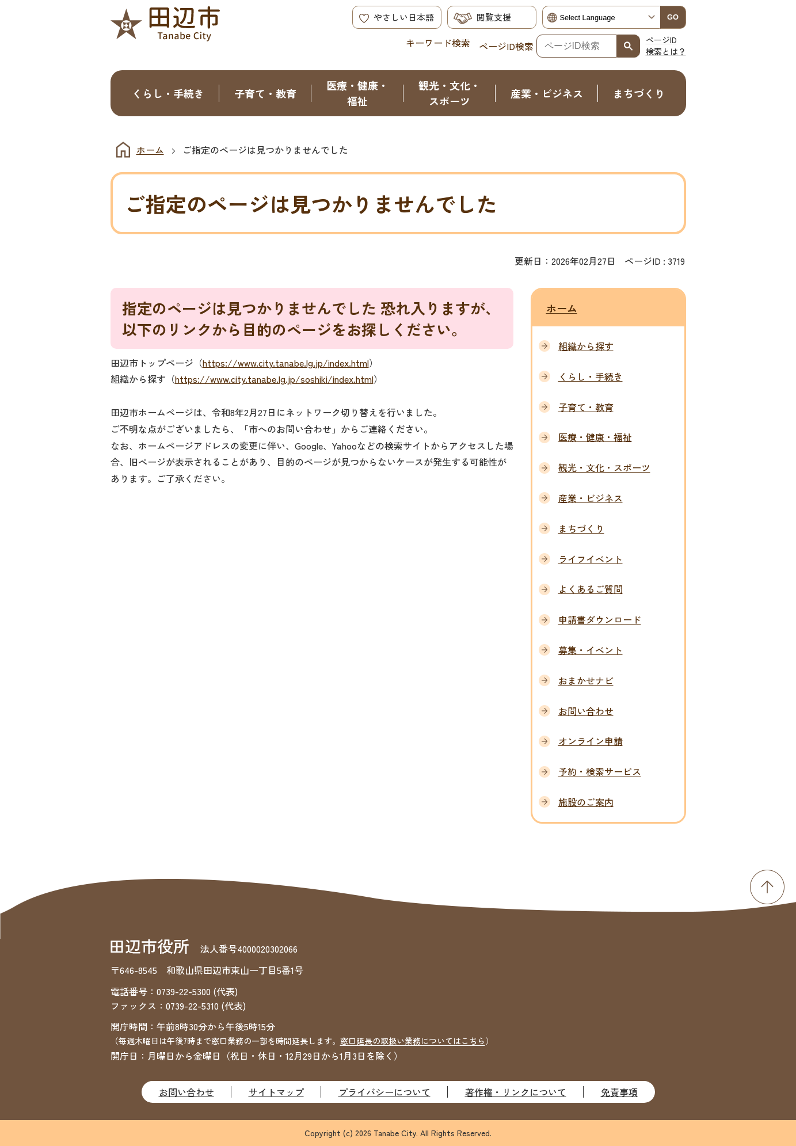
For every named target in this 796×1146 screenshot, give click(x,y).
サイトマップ (276, 1092)
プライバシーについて (384, 1092)
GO (673, 17)
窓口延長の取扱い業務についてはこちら (412, 1040)
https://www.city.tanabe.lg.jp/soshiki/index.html (274, 379)
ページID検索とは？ (666, 45)
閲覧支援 (494, 17)
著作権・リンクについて (515, 1092)
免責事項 (619, 1092)
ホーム (150, 150)
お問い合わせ (186, 1092)
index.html (348, 363)
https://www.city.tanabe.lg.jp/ (265, 363)
